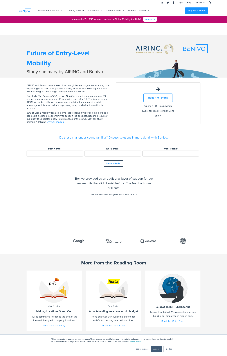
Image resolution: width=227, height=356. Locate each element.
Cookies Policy (134, 342)
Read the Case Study (54, 301)
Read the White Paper (173, 297)
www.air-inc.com (56, 121)
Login (180, 2)
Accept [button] (156, 349)
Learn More (150, 19)
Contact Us (200, 2)
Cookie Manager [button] (142, 349)
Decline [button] (169, 349)
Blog (189, 2)
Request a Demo (196, 10)
